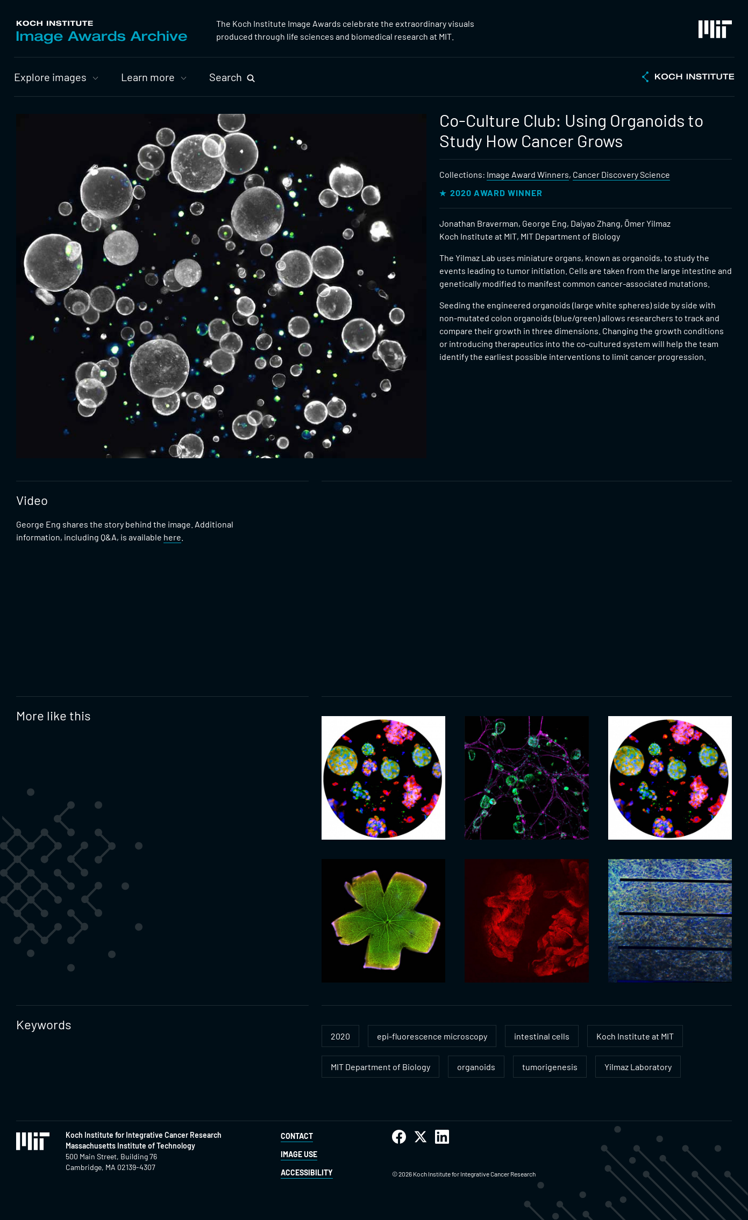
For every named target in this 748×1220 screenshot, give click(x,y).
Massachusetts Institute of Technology (130, 1145)
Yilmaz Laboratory (638, 1067)
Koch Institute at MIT (635, 1036)
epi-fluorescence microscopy (432, 1036)
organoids (476, 1067)
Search (225, 76)
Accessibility (307, 1172)
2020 (340, 1036)
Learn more (148, 76)
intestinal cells (541, 1036)
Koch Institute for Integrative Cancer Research (144, 1134)
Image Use (299, 1154)
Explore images (50, 76)
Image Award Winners (528, 174)
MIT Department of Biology (380, 1067)
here (172, 537)
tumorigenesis (550, 1067)
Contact (297, 1135)
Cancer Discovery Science (621, 174)
